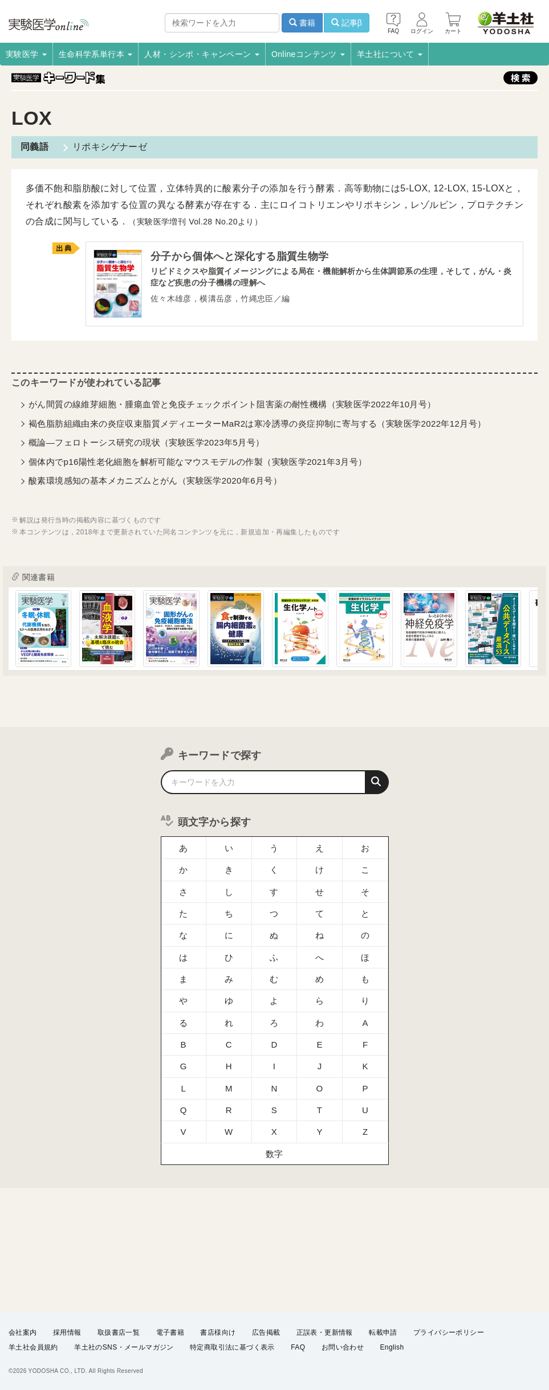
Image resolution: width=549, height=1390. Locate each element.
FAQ (298, 1348)
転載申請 (383, 1332)
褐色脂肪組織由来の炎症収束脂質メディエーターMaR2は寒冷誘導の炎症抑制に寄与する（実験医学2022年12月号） (257, 424)
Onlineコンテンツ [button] (308, 54)
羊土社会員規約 (33, 1348)
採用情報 (67, 1332)
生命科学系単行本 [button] (96, 54)
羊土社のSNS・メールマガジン (124, 1348)
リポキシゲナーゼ (108, 147)
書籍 (302, 22)
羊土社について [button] (389, 54)
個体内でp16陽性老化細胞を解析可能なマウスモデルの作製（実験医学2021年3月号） (198, 462)
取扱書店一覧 (118, 1332)
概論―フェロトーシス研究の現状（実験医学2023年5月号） (146, 443)
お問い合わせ (343, 1348)
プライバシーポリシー (448, 1332)
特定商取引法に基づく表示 (232, 1348)
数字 (274, 1131)
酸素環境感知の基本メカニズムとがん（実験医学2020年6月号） (155, 481)
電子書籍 (170, 1332)
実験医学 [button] (26, 54)
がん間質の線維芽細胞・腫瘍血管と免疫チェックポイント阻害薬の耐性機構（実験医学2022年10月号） (232, 405)
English (392, 1348)
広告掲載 (266, 1332)
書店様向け (217, 1332)
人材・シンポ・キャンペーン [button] (201, 54)
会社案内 (23, 1332)
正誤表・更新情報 (324, 1332)
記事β (346, 22)
